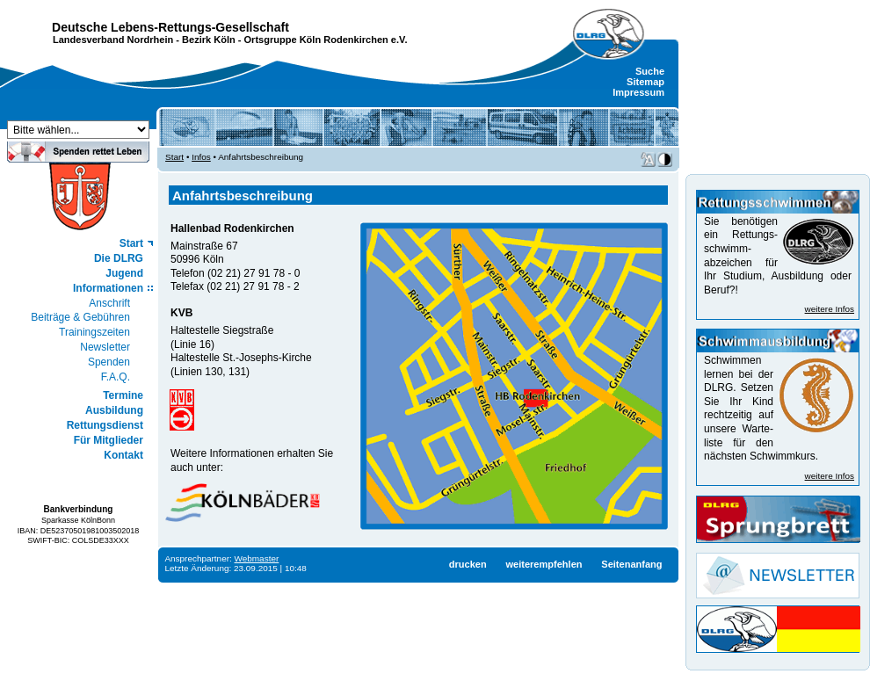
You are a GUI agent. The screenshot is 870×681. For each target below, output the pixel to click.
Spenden (109, 362)
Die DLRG (118, 258)
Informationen (108, 288)
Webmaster (257, 558)
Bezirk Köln (209, 39)
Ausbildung (114, 410)
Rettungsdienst (105, 425)
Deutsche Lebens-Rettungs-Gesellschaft (170, 27)
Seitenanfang (631, 564)
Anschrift (109, 303)
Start (131, 243)
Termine (123, 395)
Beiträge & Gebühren (80, 317)
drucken (468, 564)
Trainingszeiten (94, 332)
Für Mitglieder (108, 440)
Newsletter (105, 347)
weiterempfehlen (543, 564)
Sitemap (645, 81)
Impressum (638, 92)
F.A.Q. (115, 377)
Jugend (124, 273)
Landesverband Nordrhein (113, 39)
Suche (649, 71)
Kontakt (123, 455)
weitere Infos (829, 309)
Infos (201, 157)
